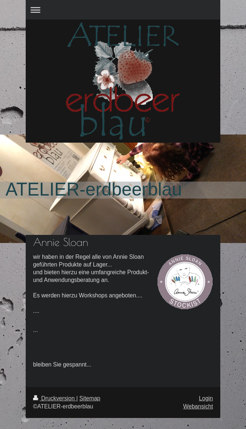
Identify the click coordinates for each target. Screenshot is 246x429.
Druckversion (54, 398)
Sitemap (89, 398)
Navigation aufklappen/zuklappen (123, 10)
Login (206, 398)
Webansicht (198, 406)
